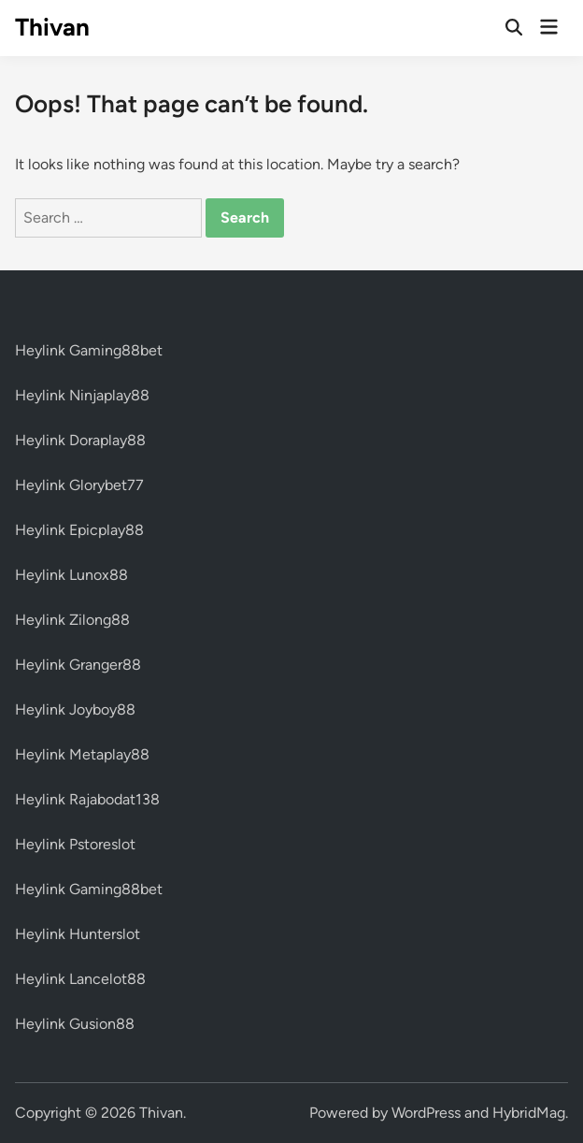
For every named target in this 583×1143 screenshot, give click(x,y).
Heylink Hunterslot (77, 934)
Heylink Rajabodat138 (87, 799)
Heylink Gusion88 (75, 1024)
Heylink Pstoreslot (75, 844)
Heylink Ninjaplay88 (82, 395)
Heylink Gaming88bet (89, 350)
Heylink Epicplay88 (79, 530)
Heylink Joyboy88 (75, 709)
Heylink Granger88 (78, 664)
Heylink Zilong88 (72, 620)
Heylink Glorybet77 (79, 485)
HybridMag (528, 1112)
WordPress (426, 1112)
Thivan (52, 27)
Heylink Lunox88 (71, 575)
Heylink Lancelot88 (80, 979)
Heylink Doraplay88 (80, 440)
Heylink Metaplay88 (82, 754)
